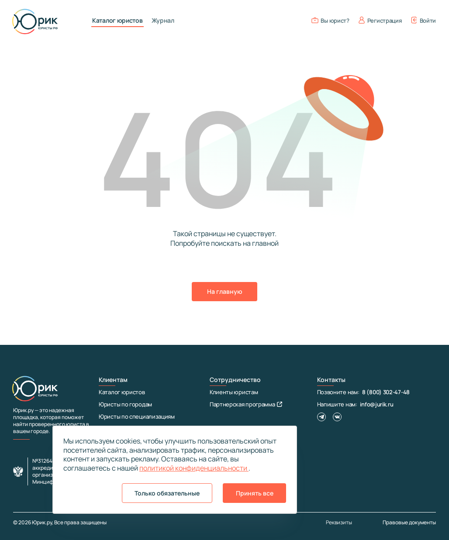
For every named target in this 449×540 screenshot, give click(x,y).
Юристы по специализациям (137, 416)
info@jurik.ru (376, 404)
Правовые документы (409, 522)
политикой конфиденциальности (194, 468)
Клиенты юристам (234, 392)
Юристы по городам (125, 404)
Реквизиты (339, 522)
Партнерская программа (246, 404)
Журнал (163, 20)
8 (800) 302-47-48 (386, 392)
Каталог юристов (117, 20)
